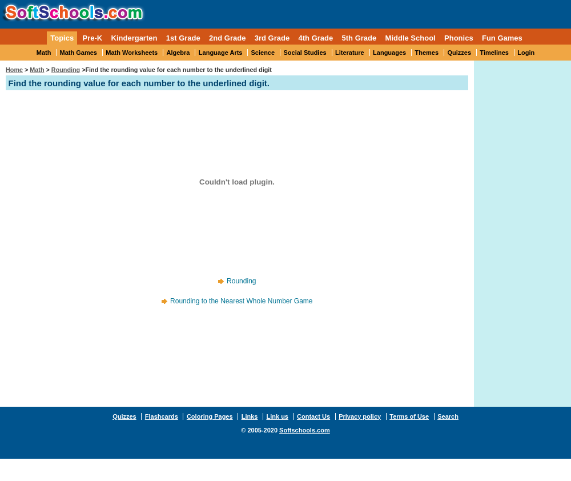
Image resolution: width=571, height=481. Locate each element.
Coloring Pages (210, 416)
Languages (389, 52)
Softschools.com (304, 430)
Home (14, 69)
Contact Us (313, 416)
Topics (62, 38)
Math (44, 52)
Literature (349, 52)
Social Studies (304, 52)
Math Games (78, 52)
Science (263, 52)
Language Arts (221, 52)
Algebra (178, 52)
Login (525, 52)
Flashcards (161, 416)
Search (448, 416)
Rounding (65, 69)
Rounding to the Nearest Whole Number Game (241, 301)
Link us (277, 416)
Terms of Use (409, 416)
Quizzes (459, 52)
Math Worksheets (132, 52)
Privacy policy (360, 416)
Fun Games (502, 38)
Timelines (494, 52)
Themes (427, 52)
